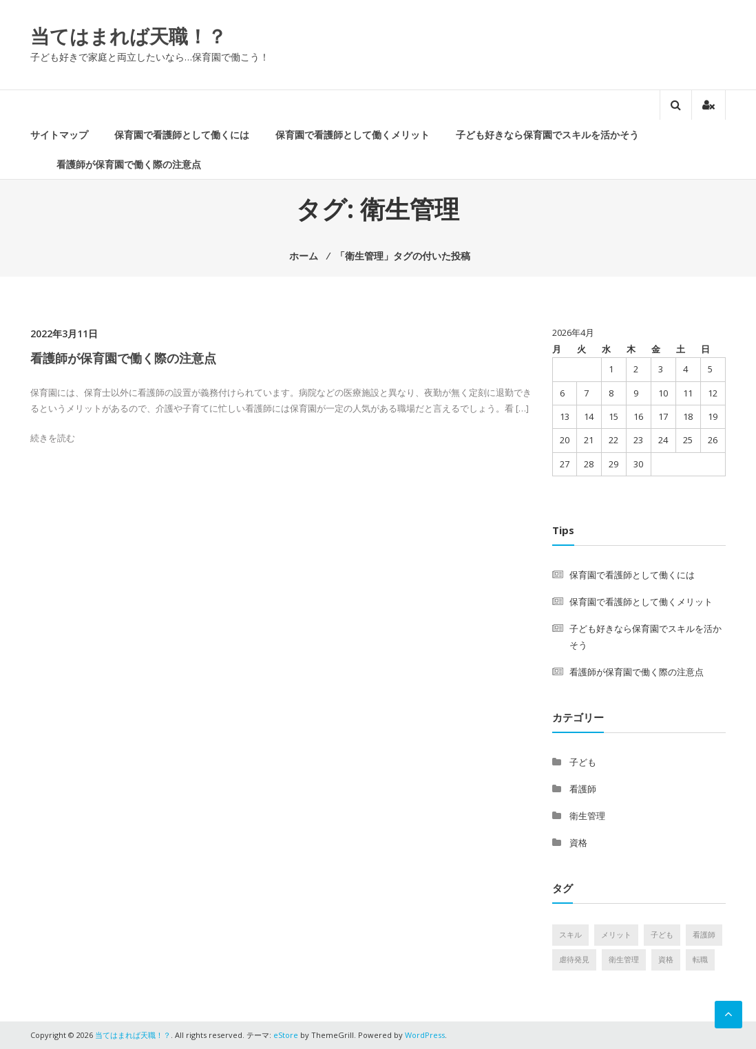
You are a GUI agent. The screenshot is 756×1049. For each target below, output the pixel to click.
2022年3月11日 (64, 333)
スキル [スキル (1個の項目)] (570, 935)
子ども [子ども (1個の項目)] (662, 935)
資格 (578, 842)
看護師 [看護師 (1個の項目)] (704, 935)
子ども (582, 762)
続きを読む (52, 438)
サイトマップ (59, 134)
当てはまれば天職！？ (128, 36)
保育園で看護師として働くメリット (352, 134)
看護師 (582, 789)
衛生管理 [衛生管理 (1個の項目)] (624, 959)
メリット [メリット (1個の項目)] (616, 935)
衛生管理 (587, 815)
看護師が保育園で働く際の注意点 (128, 164)
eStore (285, 1035)
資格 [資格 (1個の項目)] (665, 959)
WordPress (425, 1035)
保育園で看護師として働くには (181, 134)
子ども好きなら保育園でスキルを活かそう (547, 134)
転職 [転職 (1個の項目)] (700, 959)
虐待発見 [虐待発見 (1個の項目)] (574, 959)
